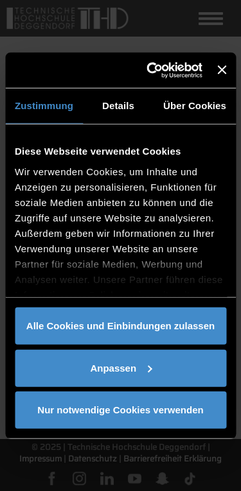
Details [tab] (118, 105)
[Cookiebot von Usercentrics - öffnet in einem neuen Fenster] (151, 70)
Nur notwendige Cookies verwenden (120, 409)
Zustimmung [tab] (44, 105)
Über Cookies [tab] (194, 105)
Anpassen (121, 367)
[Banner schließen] (221, 69)
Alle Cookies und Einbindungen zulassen (120, 325)
